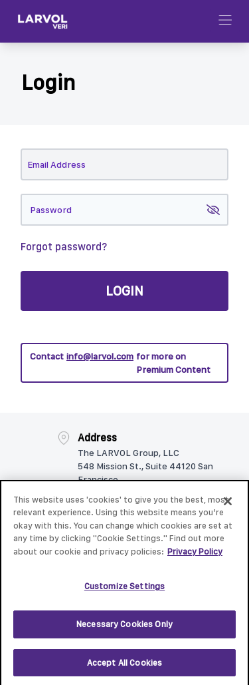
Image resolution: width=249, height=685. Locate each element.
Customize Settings (124, 593)
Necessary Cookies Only (124, 631)
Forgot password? (64, 246)
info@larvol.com (99, 356)
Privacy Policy (194, 558)
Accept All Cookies (124, 669)
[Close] (227, 507)
